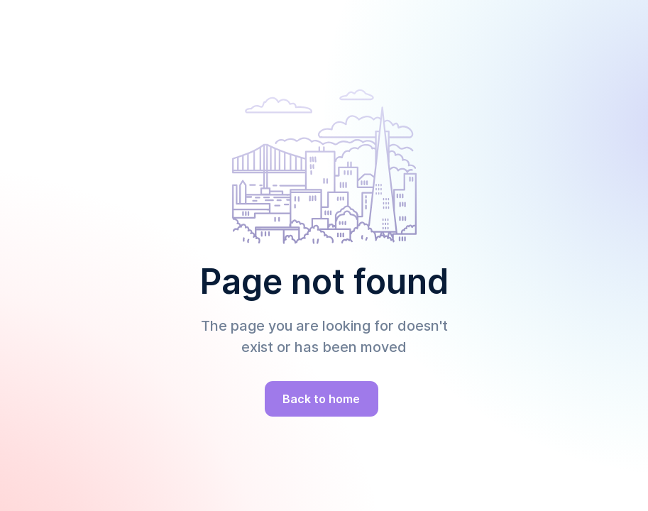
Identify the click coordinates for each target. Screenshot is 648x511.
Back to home (321, 399)
